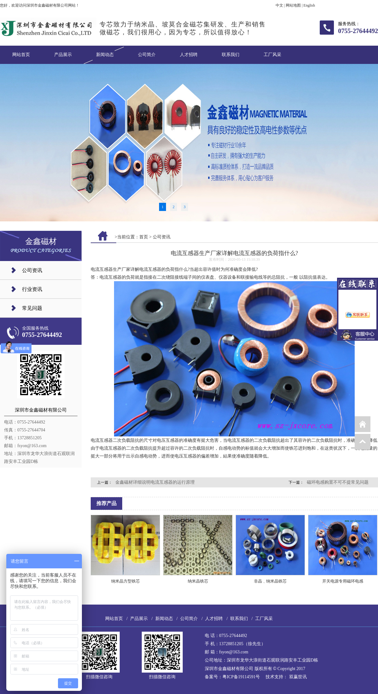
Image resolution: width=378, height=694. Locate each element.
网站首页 (21, 54)
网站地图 (293, 5)
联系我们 (230, 54)
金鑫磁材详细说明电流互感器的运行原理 (155, 482)
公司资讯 (32, 270)
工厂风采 (272, 54)
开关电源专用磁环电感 (342, 581)
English (309, 5)
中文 (279, 5)
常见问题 (32, 308)
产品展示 (63, 54)
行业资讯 (32, 289)
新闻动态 (105, 54)
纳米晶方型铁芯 (125, 581)
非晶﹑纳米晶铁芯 (270, 581)
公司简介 (147, 54)
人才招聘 (189, 54)
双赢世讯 (298, 676)
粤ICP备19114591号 (241, 676)
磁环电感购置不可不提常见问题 (338, 482)
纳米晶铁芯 (198, 581)
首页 (143, 237)
